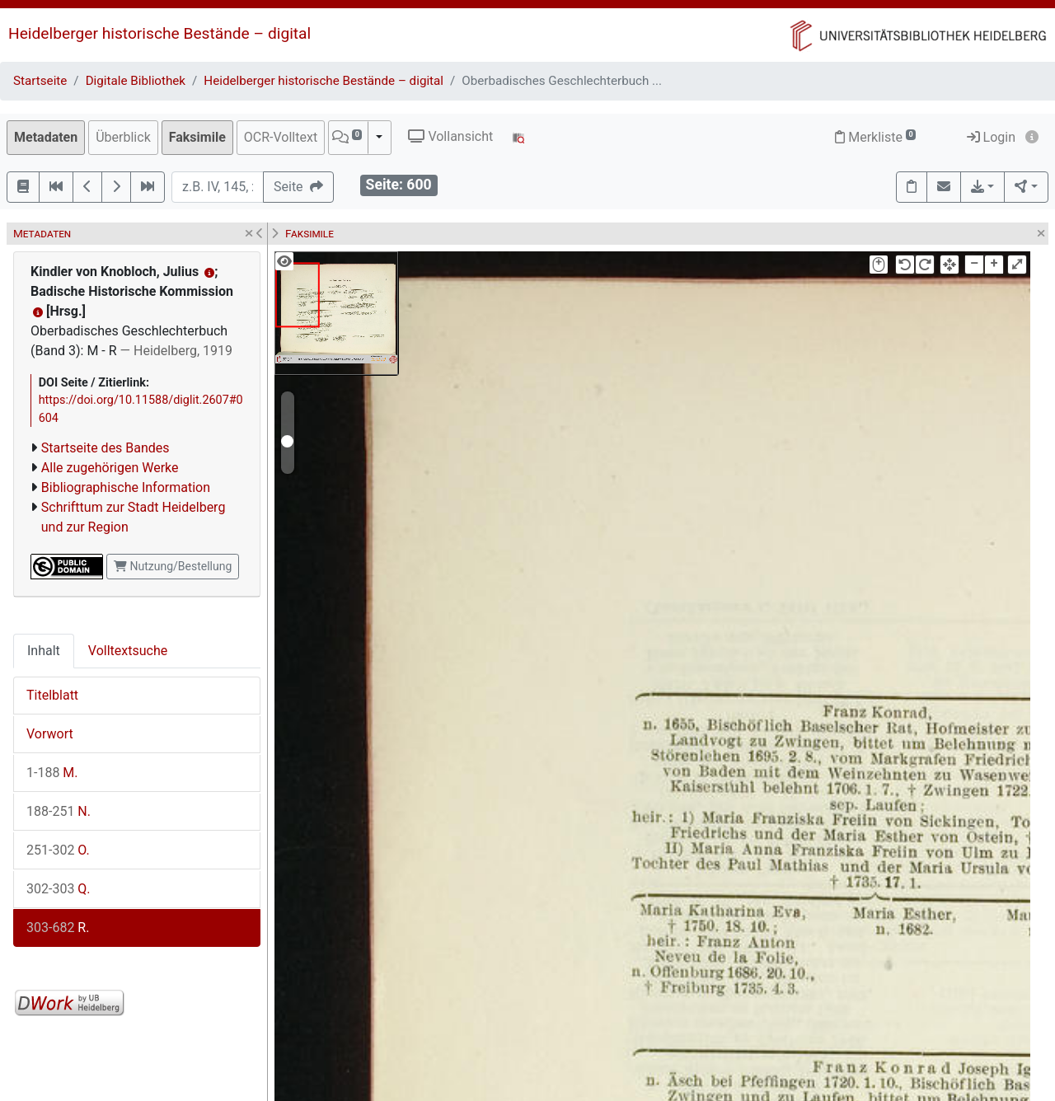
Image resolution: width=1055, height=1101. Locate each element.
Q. (58, 889)
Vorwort (49, 734)
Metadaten (45, 137)
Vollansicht (450, 136)
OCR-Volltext (280, 137)
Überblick (123, 137)
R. (57, 927)
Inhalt (43, 650)
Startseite (40, 80)
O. (58, 850)
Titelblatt (52, 695)
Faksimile (197, 137)
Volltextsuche (127, 650)
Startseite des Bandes (105, 448)
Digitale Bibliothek (135, 80)
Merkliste (875, 137)
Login (991, 137)
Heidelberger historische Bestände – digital (159, 33)
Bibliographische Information (125, 487)
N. (58, 811)
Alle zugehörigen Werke (110, 468)
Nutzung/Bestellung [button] (173, 566)
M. (52, 772)
